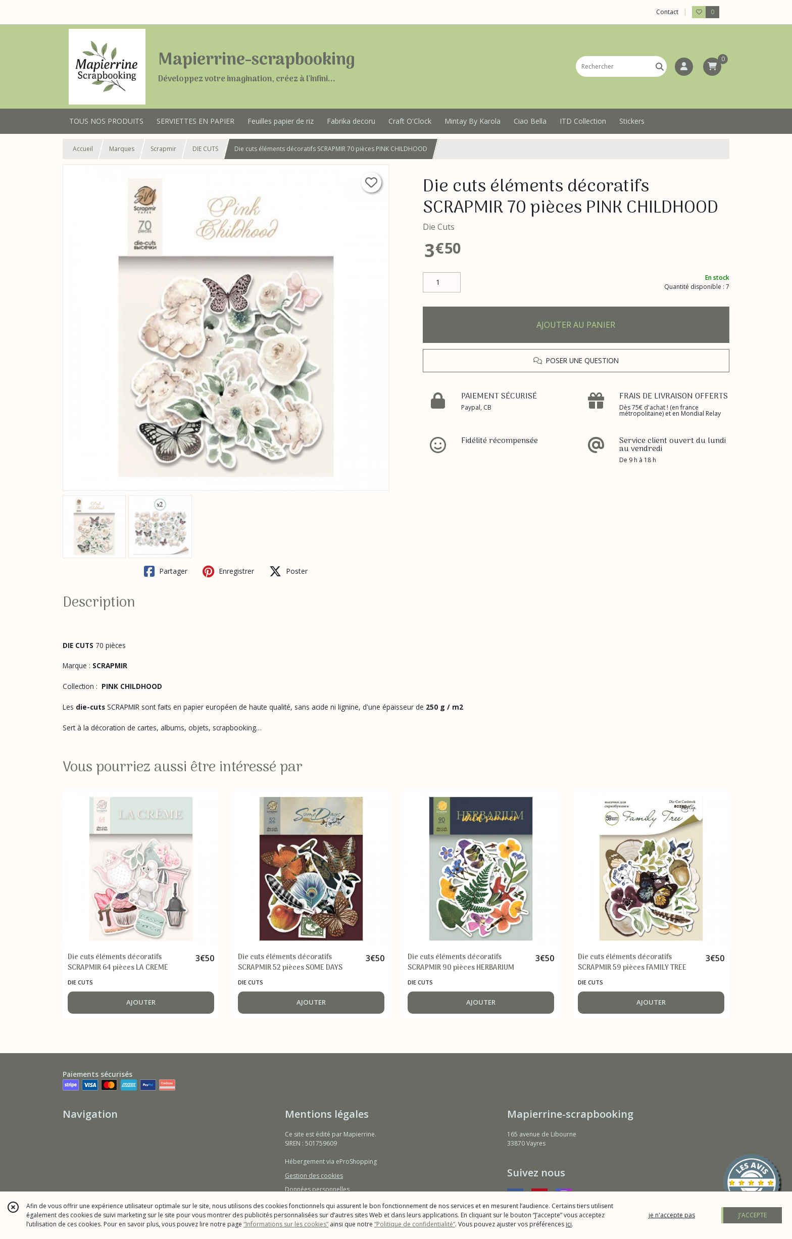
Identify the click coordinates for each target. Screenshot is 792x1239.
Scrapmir (163, 148)
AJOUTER (141, 1002)
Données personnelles (317, 1189)
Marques (121, 148)
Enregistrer (228, 571)
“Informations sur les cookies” (285, 1224)
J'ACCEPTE (752, 1215)
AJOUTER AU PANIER (575, 324)
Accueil (83, 148)
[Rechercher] (659, 66)
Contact (667, 12)
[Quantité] (442, 282)
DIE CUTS (205, 148)
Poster (288, 571)
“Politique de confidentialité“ (414, 1224)
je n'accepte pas (672, 1215)
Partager (165, 571)
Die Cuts (439, 226)
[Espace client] (684, 67)
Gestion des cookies (314, 1175)
